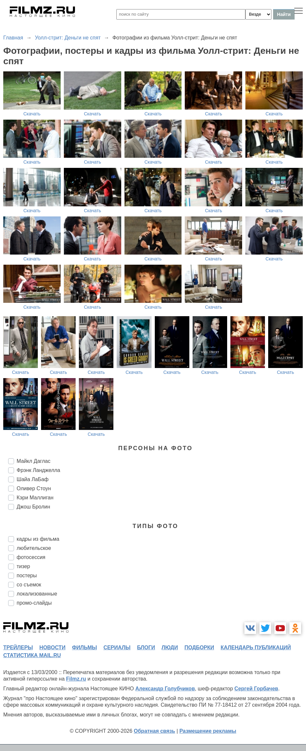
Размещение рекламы (207, 731)
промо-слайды (34, 603)
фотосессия (31, 557)
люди (170, 647)
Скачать (32, 113)
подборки (199, 647)
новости (52, 647)
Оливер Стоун (34, 488)
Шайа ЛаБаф (33, 479)
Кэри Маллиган (35, 497)
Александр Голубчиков (165, 688)
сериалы (116, 647)
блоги (146, 647)
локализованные (37, 593)
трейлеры (18, 647)
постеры (27, 575)
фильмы (84, 647)
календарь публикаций (256, 647)
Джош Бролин (33, 506)
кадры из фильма (38, 539)
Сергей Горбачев (256, 688)
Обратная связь (154, 731)
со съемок (29, 584)
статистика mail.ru (32, 655)
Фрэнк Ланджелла (38, 470)
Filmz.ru (76, 679)
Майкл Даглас (34, 461)
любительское (34, 548)
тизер (23, 566)
